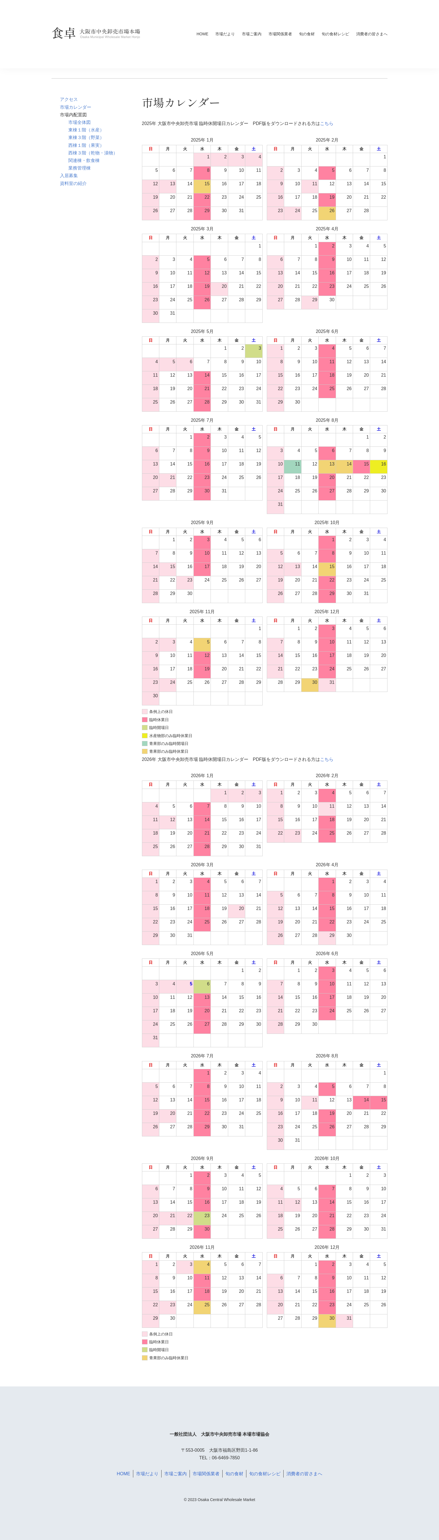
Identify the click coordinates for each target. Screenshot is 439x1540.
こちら (326, 123)
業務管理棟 (79, 168)
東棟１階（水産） (86, 130)
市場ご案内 (251, 34)
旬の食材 (307, 34)
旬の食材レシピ (335, 34)
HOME (202, 34)
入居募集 (69, 175)
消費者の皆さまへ (371, 34)
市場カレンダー (75, 107)
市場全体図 (79, 122)
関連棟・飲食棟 (84, 160)
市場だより (225, 34)
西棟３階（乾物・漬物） (93, 152)
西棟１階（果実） (86, 145)
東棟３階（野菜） (86, 137)
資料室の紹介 (73, 183)
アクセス (69, 99)
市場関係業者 (280, 34)
